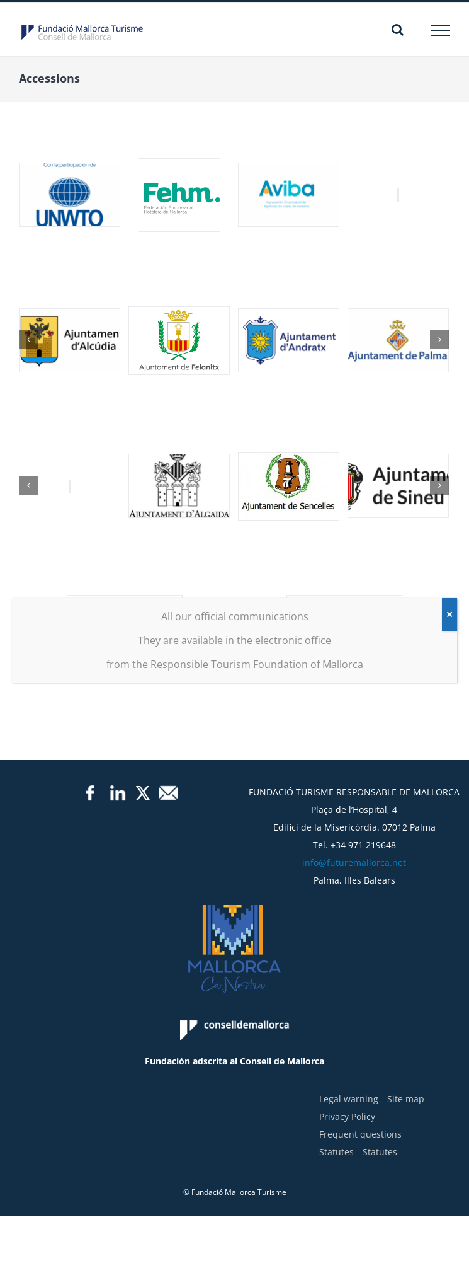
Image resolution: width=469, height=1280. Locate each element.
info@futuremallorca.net (354, 862)
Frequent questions (360, 1134)
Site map (405, 1099)
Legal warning (348, 1099)
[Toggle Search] (398, 29)
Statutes (336, 1152)
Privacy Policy (347, 1116)
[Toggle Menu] (441, 30)
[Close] (449, 614)
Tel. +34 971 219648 (354, 845)
